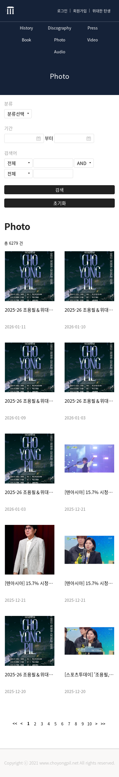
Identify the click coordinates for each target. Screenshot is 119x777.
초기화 (59, 203)
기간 (8, 128)
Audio (59, 51)
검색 (59, 189)
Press (93, 28)
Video (92, 40)
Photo (59, 40)
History (26, 28)
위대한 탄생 (101, 10)
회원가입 (80, 10)
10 (89, 724)
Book (26, 40)
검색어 (10, 152)
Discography (59, 28)
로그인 (62, 10)
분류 (8, 103)
